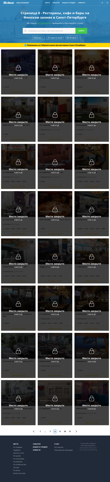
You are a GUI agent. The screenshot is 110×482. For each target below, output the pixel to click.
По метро (16, 470)
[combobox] (55, 31)
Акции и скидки (40, 447)
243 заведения (44, 23)
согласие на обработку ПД (90, 450)
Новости (36, 450)
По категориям (18, 459)
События (36, 444)
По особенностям (19, 465)
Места (15, 444)
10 (65, 431)
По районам (17, 462)
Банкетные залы (19, 473)
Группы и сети (18, 453)
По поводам (17, 447)
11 (70, 431)
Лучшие (16, 467)
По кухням (17, 456)
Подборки (16, 450)
